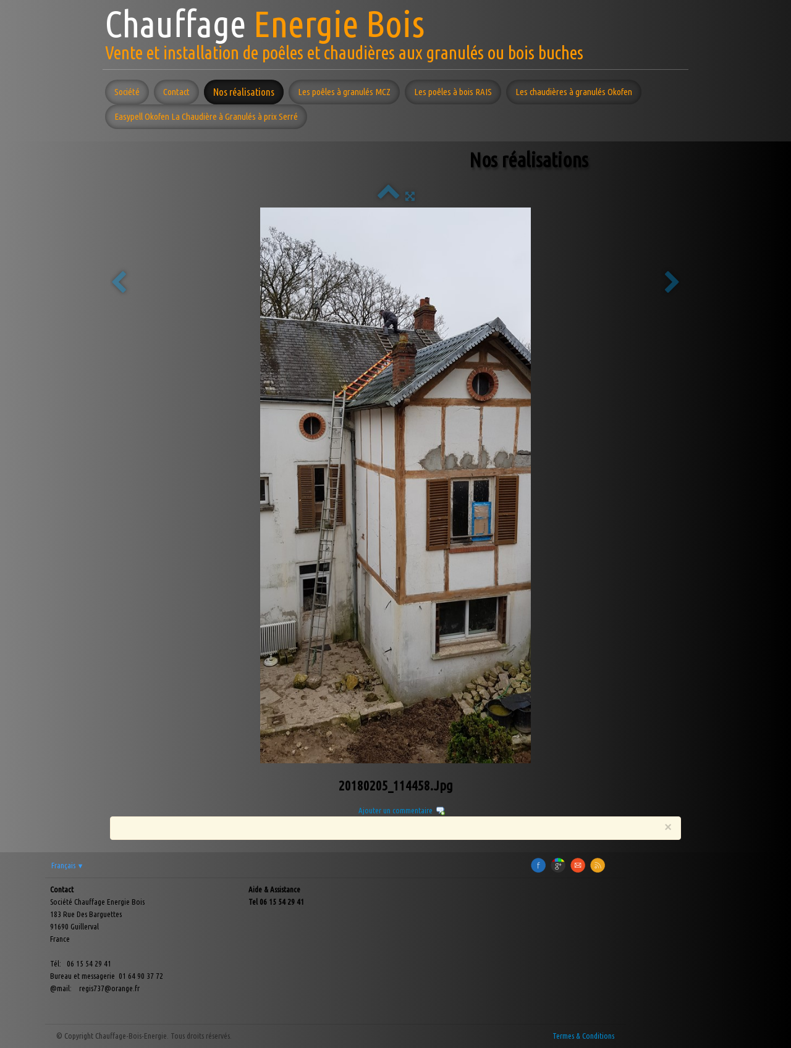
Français (67, 865)
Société (127, 91)
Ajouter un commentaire (395, 810)
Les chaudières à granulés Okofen (573, 91)
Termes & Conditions (583, 1035)
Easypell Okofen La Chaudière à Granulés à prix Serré (206, 116)
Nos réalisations (243, 92)
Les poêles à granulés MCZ (344, 91)
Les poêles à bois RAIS (453, 91)
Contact (176, 91)
